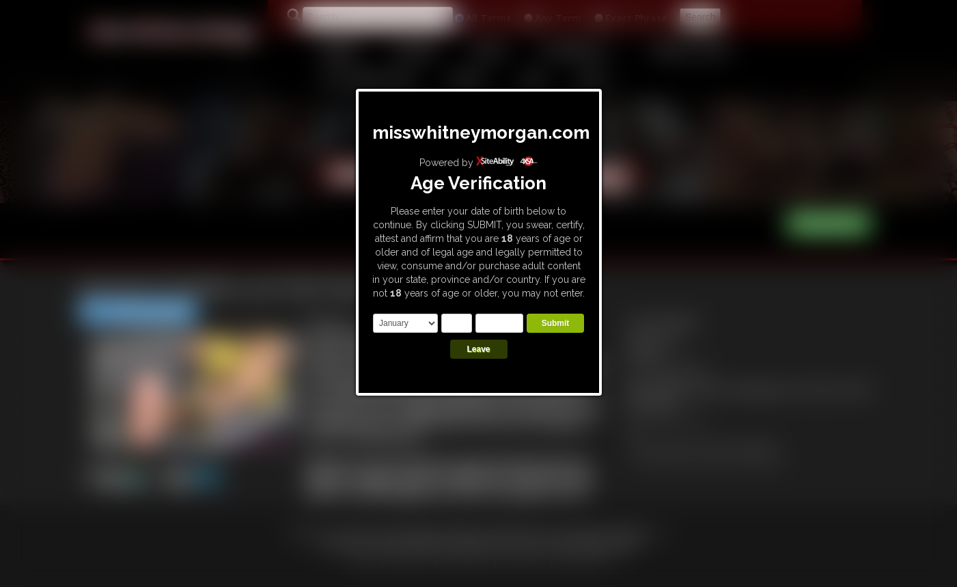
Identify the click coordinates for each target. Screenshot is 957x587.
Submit (556, 323)
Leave (478, 349)
